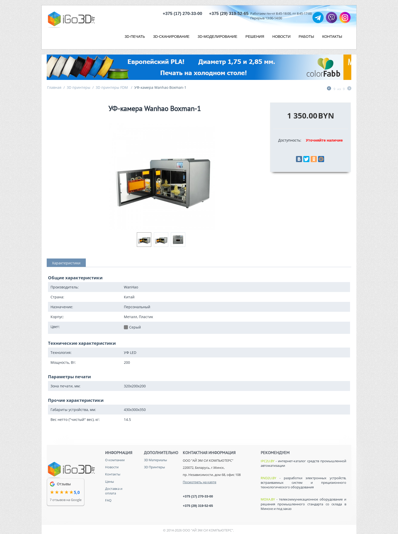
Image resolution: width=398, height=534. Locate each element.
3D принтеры (78, 87)
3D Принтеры (154, 467)
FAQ (108, 500)
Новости (112, 467)
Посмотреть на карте (199, 482)
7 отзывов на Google (65, 499)
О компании (115, 460)
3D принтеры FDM (112, 87)
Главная (54, 87)
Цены (109, 481)
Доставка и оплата (113, 490)
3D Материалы (155, 460)
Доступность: (289, 140)
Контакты (112, 474)
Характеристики (66, 263)
